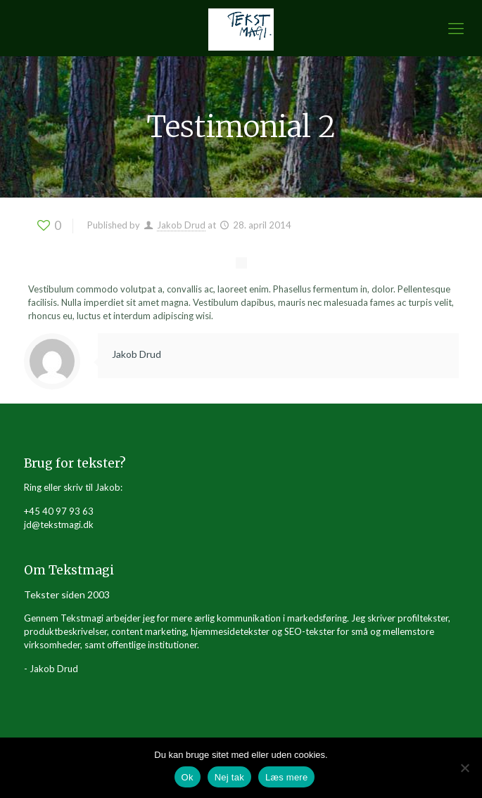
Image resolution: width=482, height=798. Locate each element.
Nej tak (229, 777)
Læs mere (286, 777)
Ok (188, 777)
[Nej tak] (464, 768)
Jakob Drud (181, 225)
